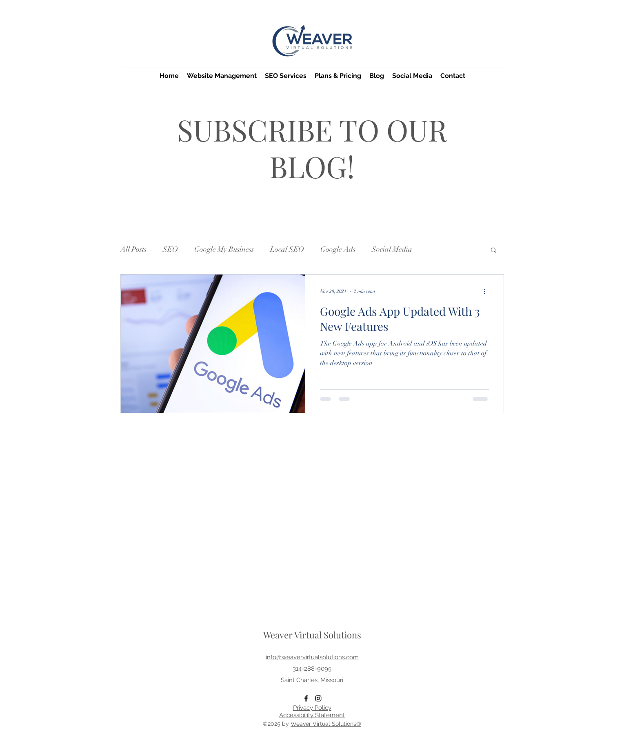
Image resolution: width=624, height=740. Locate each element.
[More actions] (488, 291)
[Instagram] (318, 698)
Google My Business (224, 249)
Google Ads (337, 249)
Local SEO (287, 249)
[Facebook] (306, 698)
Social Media (392, 249)
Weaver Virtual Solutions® (326, 723)
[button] (493, 250)
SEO (170, 249)
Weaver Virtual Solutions (312, 635)
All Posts (133, 249)
